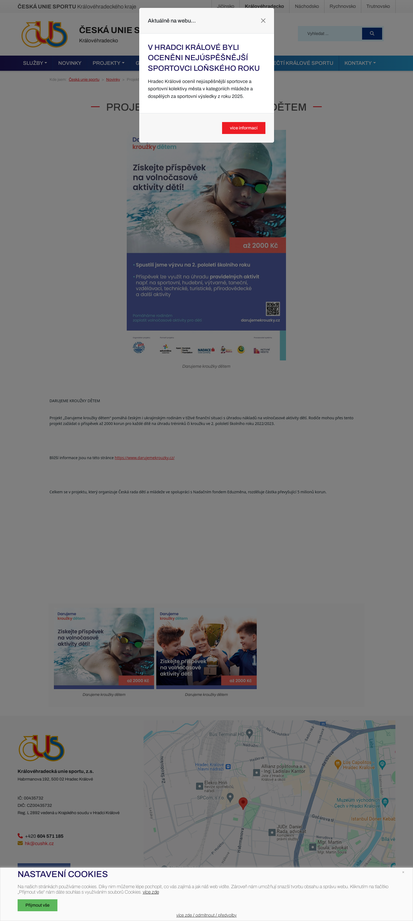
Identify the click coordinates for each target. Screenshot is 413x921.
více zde (151, 892)
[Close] (263, 20)
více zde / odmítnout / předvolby (206, 915)
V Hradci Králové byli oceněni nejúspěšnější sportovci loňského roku (204, 57)
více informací (244, 128)
